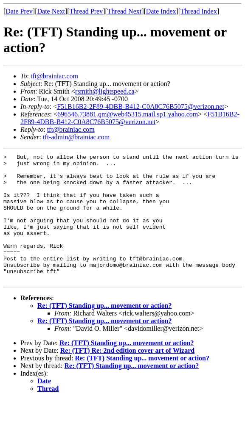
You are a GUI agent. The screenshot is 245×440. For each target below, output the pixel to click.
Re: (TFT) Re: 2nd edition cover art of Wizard (127, 375)
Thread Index (198, 11)
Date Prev (19, 11)
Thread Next (124, 11)
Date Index (161, 11)
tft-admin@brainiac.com (76, 137)
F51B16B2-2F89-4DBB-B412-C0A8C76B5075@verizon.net (140, 106)
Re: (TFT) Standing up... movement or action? (104, 331)
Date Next (51, 11)
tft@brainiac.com (54, 76)
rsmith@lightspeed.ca (105, 91)
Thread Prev (86, 11)
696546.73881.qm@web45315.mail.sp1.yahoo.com (127, 114)
